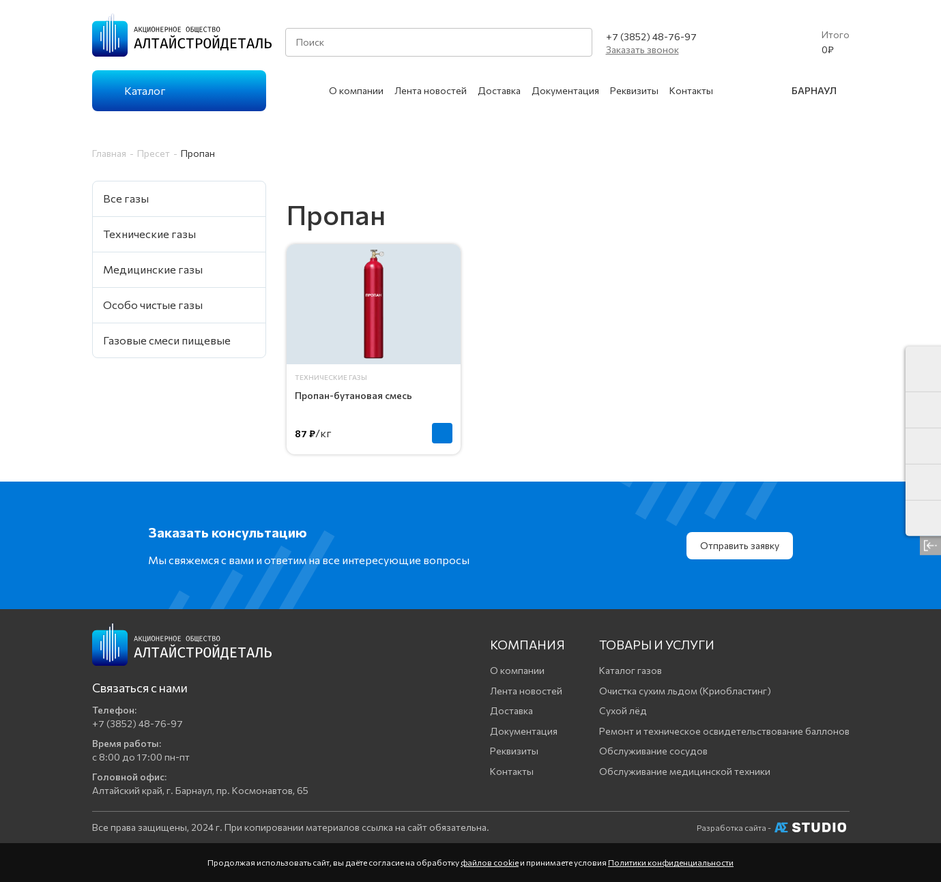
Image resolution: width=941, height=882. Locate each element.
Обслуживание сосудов (653, 750)
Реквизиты (634, 90)
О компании (356, 90)
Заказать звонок (642, 49)
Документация (565, 90)
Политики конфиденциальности (671, 862)
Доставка (499, 90)
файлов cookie (490, 862)
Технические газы (331, 377)
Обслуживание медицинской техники (684, 771)
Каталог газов (630, 670)
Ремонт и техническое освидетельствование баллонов (724, 731)
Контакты (691, 90)
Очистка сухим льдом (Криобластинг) (685, 690)
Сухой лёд (623, 710)
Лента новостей (430, 90)
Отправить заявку (739, 545)
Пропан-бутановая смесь (353, 395)
